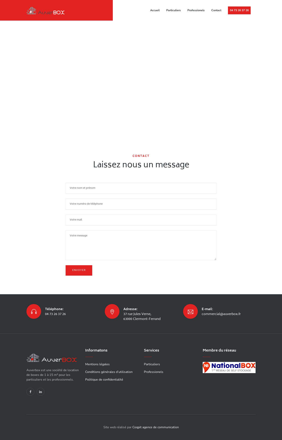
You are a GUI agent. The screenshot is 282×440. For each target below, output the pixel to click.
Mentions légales (97, 364)
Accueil (155, 10)
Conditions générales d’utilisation (109, 372)
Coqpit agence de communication (155, 427)
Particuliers (173, 10)
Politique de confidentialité (104, 379)
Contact (216, 10)
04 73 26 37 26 (239, 10)
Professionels (196, 10)
